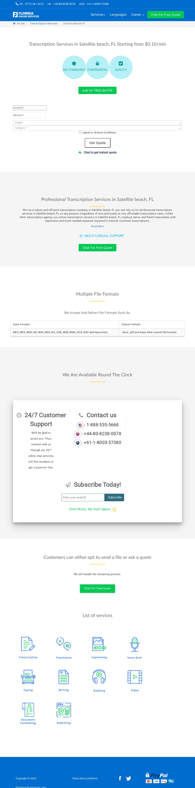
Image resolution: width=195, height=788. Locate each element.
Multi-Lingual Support (102, 236)
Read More (97, 226)
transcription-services (44, 23)
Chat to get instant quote (98, 152)
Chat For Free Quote (97, 248)
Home (19, 23)
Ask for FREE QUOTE (97, 90)
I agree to (99, 132)
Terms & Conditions (105, 132)
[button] (165, 15)
